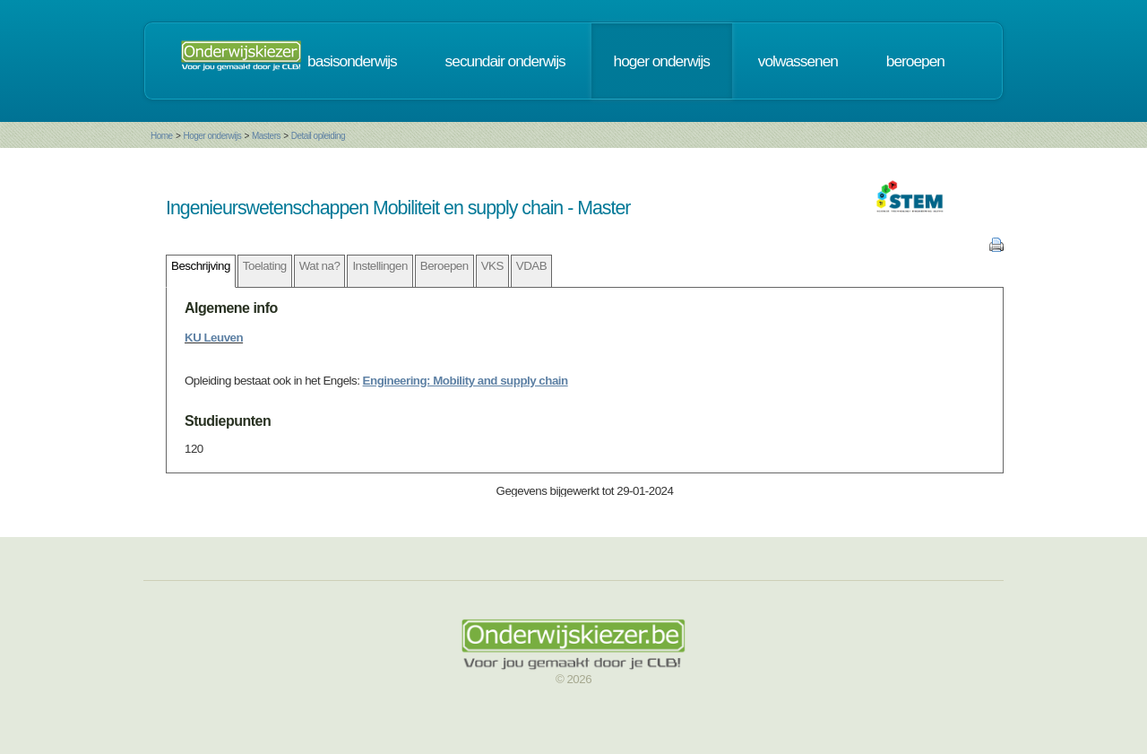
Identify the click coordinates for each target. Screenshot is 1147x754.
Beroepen (444, 266)
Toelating (265, 266)
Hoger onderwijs (212, 136)
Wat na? (320, 266)
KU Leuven (214, 337)
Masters (266, 136)
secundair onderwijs (505, 61)
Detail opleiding (318, 136)
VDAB (531, 266)
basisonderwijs (352, 61)
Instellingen (379, 266)
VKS (492, 266)
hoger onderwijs (662, 61)
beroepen (915, 61)
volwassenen (798, 61)
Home (162, 136)
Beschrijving (200, 266)
